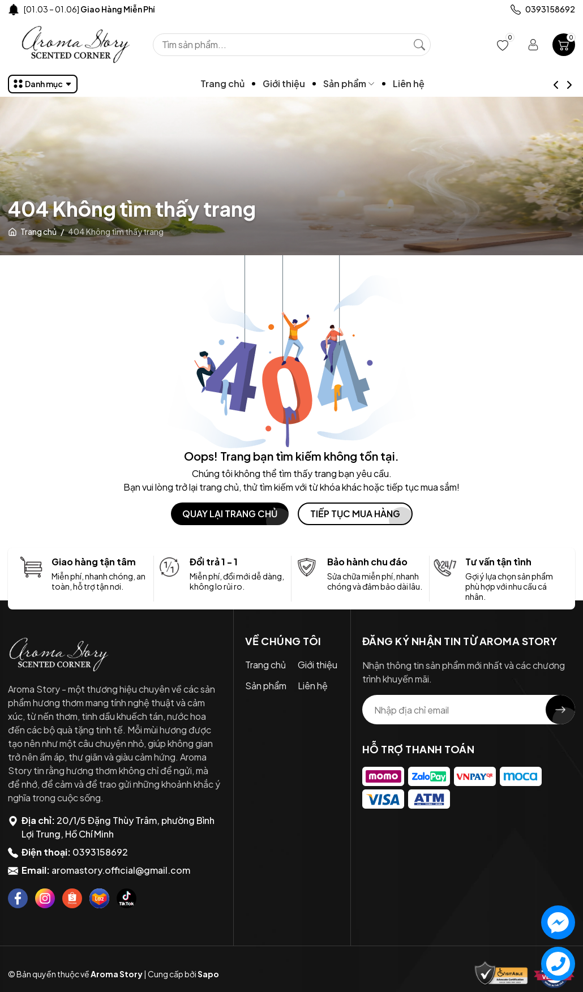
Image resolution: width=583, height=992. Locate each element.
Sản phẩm (369, 83)
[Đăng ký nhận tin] (560, 709)
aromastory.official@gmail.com (121, 870)
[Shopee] (72, 898)
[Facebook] (18, 898)
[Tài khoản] (533, 44)
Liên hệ (428, 83)
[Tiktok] (126, 898)
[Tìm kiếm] (419, 45)
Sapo (208, 974)
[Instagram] (45, 898)
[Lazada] (99, 898)
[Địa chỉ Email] (469, 709)
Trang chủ (242, 83)
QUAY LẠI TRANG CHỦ (229, 513)
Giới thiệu (303, 83)
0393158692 (100, 852)
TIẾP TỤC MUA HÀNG (355, 513)
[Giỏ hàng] (563, 44)
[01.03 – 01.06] (89, 9)
